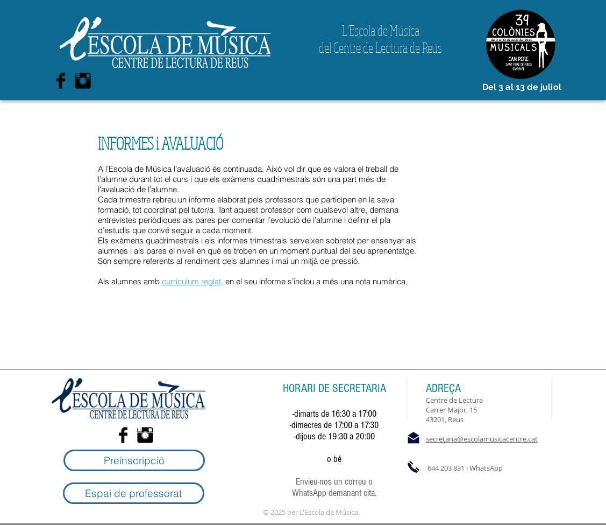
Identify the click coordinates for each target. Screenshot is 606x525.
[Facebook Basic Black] (61, 81)
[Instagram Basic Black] (83, 81)
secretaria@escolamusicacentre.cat (482, 439)
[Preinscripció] (134, 460)
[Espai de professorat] (133, 493)
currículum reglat (191, 281)
